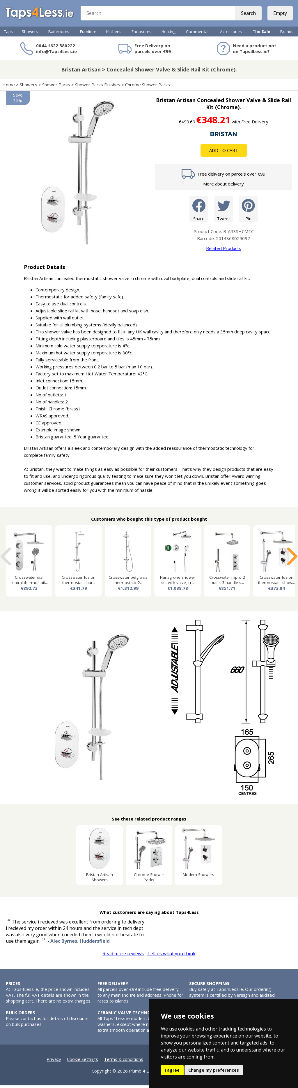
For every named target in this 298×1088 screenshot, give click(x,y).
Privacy (54, 1062)
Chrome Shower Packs (147, 87)
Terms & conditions (123, 1062)
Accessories (231, 34)
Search (247, 14)
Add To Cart (223, 153)
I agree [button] (172, 1070)
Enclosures (141, 34)
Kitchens (113, 34)
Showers (30, 34)
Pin (248, 211)
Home (8, 87)
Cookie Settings (82, 1062)
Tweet (223, 211)
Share (198, 211)
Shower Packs (56, 87)
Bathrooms (58, 34)
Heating (168, 34)
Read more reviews (123, 956)
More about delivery (223, 186)
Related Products (223, 251)
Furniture (88, 34)
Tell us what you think (171, 956)
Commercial (197, 34)
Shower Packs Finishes (97, 87)
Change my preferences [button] (213, 1070)
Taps (8, 34)
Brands (286, 34)
